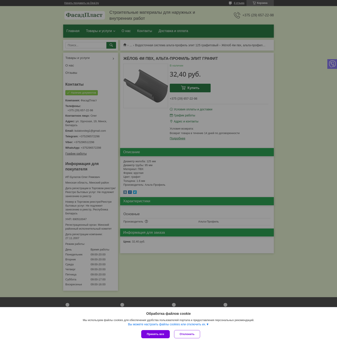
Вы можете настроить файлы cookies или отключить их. (167, 324)
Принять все (155, 334)
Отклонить (187, 334)
